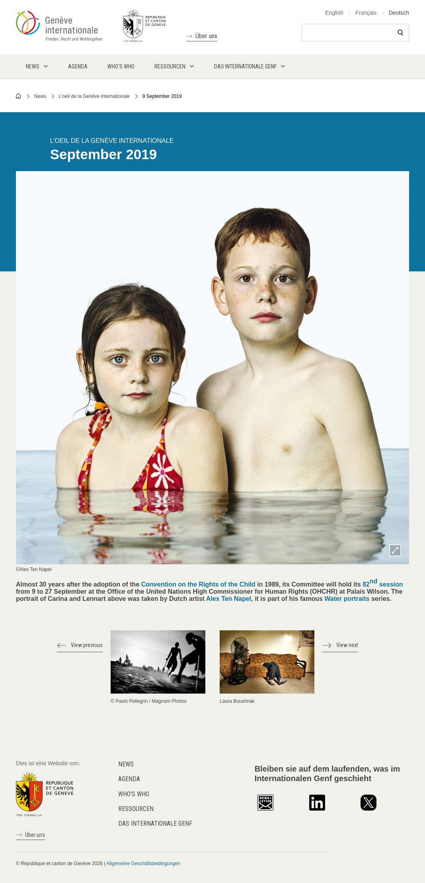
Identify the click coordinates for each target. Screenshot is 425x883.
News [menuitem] (32, 66)
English (334, 13)
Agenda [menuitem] (78, 66)
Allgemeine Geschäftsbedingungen (143, 863)
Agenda (129, 779)
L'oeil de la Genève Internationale (94, 96)
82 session (383, 583)
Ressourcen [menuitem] (169, 66)
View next (347, 645)
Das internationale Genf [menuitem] (245, 66)
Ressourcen (136, 809)
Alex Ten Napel (228, 598)
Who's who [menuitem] (121, 66)
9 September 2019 (162, 96)
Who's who (133, 794)
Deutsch (399, 13)
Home (18, 96)
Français (366, 13)
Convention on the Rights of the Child (198, 584)
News (40, 96)
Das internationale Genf (155, 823)
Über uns (206, 36)
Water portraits (346, 598)
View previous (87, 645)
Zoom (395, 550)
